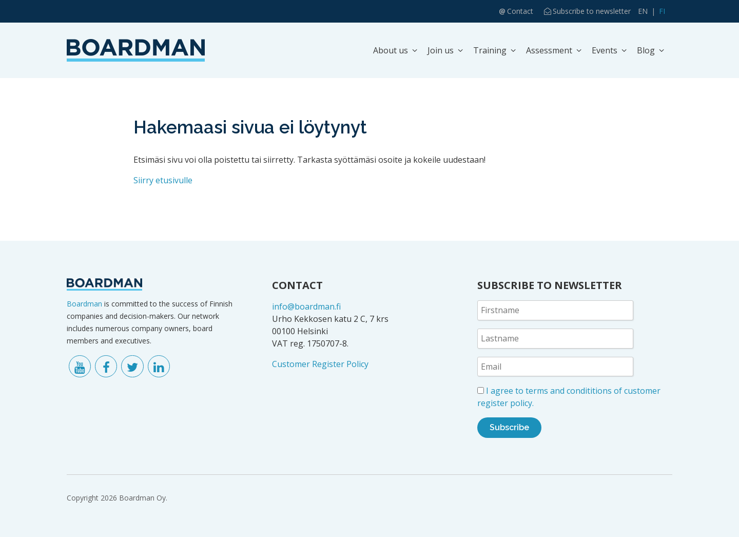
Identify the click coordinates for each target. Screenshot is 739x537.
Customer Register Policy (320, 364)
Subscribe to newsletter (592, 11)
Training (490, 50)
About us (390, 50)
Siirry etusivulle (162, 180)
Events (604, 50)
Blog (646, 50)
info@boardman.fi (306, 306)
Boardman (84, 304)
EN (643, 11)
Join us (440, 50)
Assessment (549, 50)
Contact (520, 11)
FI (662, 11)
